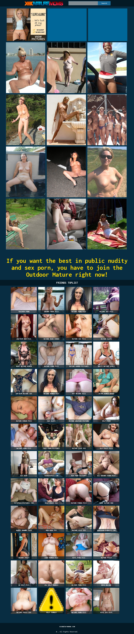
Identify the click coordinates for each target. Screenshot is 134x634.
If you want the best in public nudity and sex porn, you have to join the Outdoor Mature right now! (67, 267)
